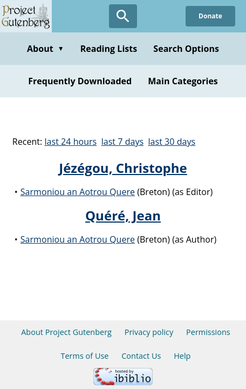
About (45, 48)
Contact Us (141, 356)
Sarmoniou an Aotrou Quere (77, 192)
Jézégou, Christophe (123, 168)
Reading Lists (109, 49)
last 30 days (172, 141)
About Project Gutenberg (66, 332)
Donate (210, 16)
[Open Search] (123, 16)
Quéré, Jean (123, 215)
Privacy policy (149, 332)
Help (182, 356)
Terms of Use (85, 356)
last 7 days (122, 141)
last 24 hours (70, 141)
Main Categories (183, 81)
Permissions (208, 332)
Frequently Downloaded (80, 81)
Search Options (186, 49)
